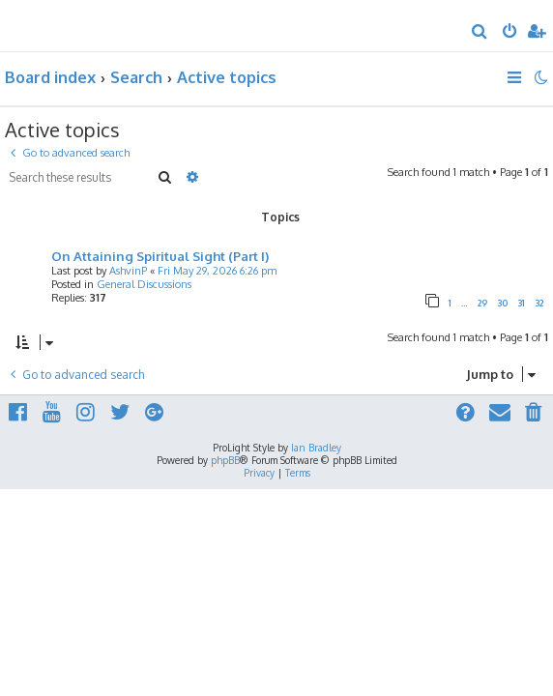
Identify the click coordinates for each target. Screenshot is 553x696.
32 (539, 303)
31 (521, 303)
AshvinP (128, 270)
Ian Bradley (316, 447)
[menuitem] (480, 32)
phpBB (225, 460)
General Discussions (144, 284)
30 (503, 303)
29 (482, 303)
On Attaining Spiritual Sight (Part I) (160, 255)
